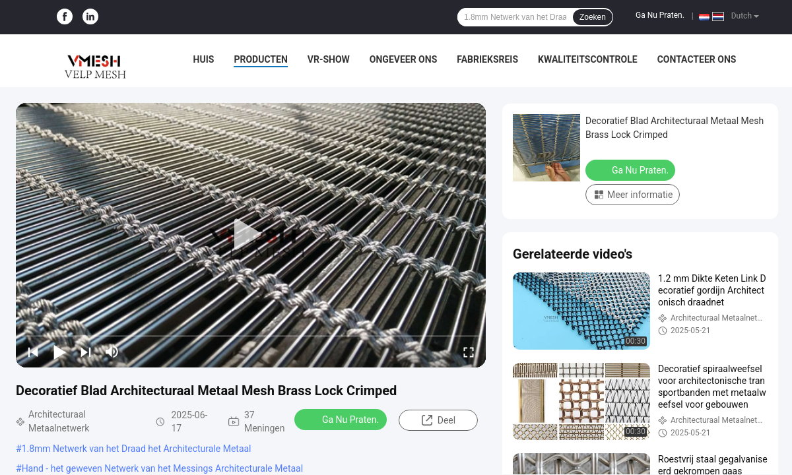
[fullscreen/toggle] (468, 352)
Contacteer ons (697, 59)
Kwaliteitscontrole (588, 59)
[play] (250, 234)
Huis (203, 59)
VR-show (329, 59)
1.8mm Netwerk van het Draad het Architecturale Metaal (136, 448)
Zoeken (592, 17)
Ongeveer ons (403, 59)
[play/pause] (59, 352)
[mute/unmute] (112, 352)
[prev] (33, 352)
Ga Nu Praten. (660, 15)
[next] (86, 352)
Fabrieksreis (487, 59)
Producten (260, 59)
